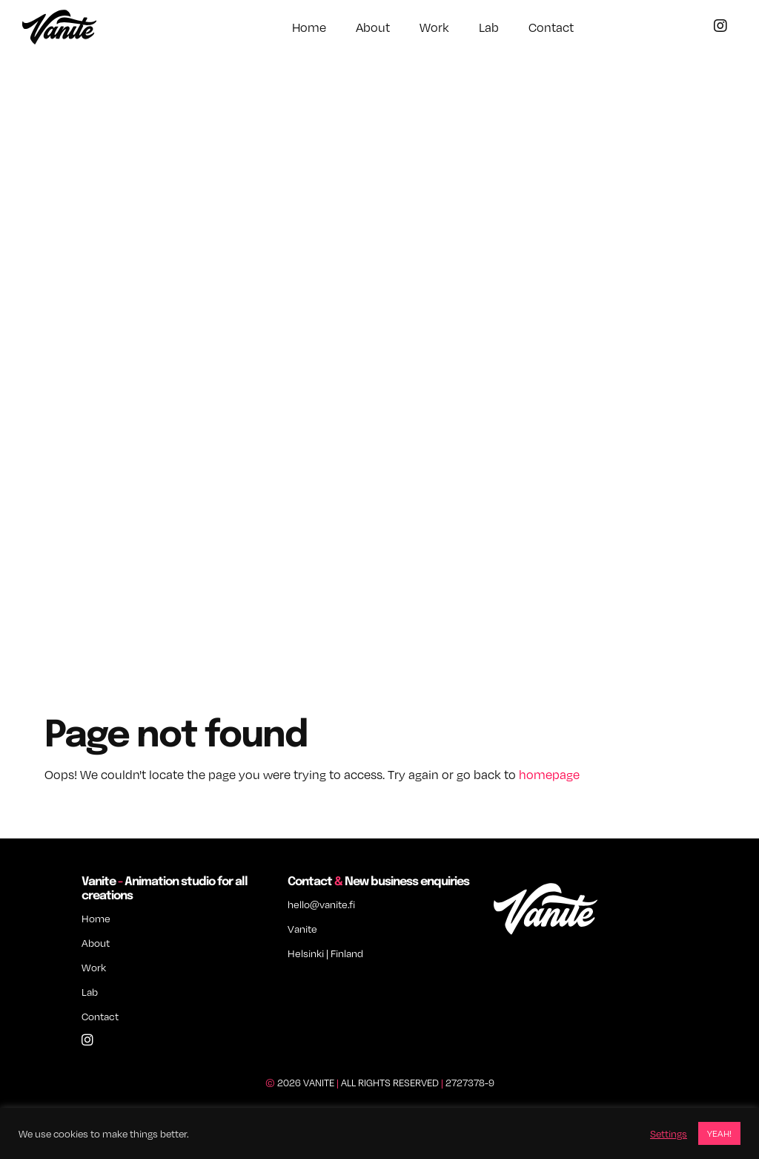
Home (309, 27)
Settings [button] (668, 1133)
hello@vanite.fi (321, 904)
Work (434, 27)
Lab (489, 27)
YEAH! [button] (719, 1133)
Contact (551, 27)
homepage (549, 774)
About (373, 27)
